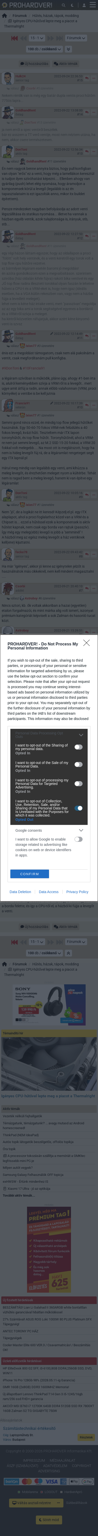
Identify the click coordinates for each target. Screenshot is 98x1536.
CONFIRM (29, 874)
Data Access (49, 892)
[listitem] (49, 734)
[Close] (88, 644)
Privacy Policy (77, 892)
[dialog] (49, 768)
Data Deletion (20, 892)
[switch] (79, 747)
